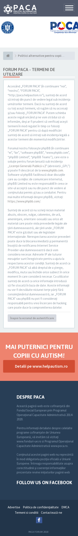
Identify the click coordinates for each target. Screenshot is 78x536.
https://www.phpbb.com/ (24, 201)
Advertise (14, 507)
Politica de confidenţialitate (41, 507)
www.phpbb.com (52, 170)
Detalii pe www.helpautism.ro (41, 366)
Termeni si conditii (26, 513)
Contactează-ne (51, 513)
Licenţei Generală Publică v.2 (27, 166)
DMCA (65, 507)
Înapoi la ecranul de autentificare (32, 318)
